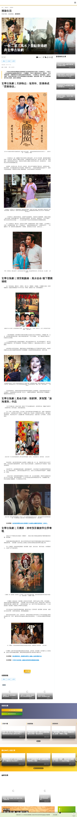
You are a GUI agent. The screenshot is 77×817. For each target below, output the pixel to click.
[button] (34, 768)
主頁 (2, 7)
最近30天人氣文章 (8, 750)
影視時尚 (11, 7)
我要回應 (27, 671)
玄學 (14, 61)
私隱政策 (44, 814)
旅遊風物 (10, 14)
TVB (9, 61)
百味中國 (4, 14)
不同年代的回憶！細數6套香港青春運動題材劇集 (26, 660)
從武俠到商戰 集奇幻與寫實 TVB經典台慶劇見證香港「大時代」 (30, 523)
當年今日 (59, 810)
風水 (4, 61)
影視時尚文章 (61, 57)
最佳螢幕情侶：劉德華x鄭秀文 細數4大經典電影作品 (27, 656)
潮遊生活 (6, 7)
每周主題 (6, 810)
